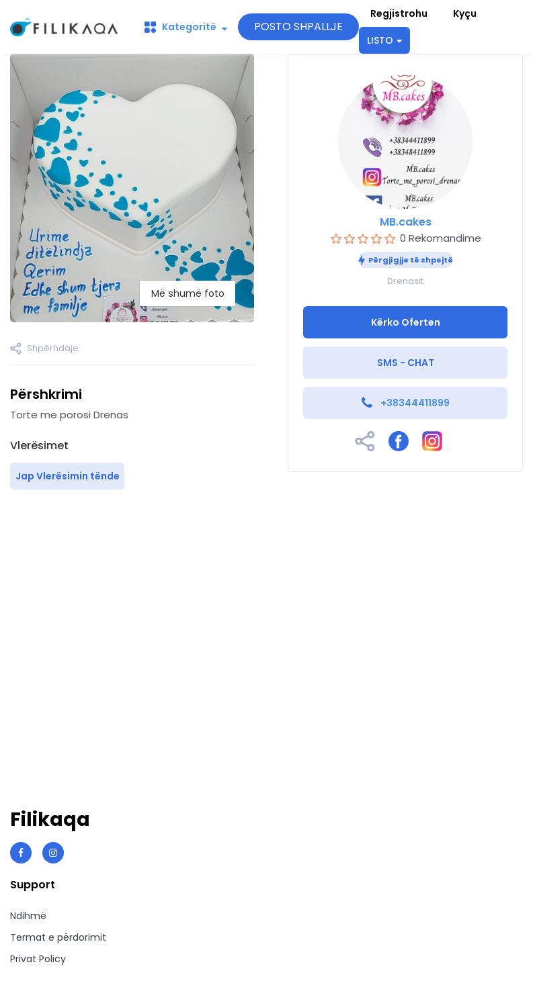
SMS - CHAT (405, 362)
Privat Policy (38, 959)
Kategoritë (186, 27)
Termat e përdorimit (58, 937)
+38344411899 (415, 403)
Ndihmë (28, 916)
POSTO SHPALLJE (298, 26)
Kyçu (465, 13)
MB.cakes (406, 222)
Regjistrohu (398, 13)
